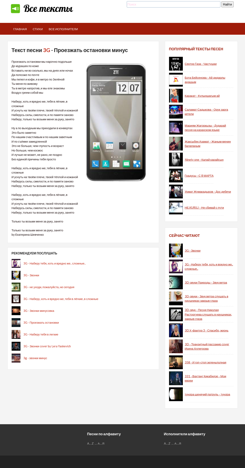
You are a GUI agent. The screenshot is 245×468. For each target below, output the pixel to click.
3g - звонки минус (35, 358)
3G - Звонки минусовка (38, 310)
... (96, 443)
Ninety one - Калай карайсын (204, 159)
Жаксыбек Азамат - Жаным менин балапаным (208, 144)
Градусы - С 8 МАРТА (199, 175)
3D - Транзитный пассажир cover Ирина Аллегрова (207, 346)
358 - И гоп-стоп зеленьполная (205, 362)
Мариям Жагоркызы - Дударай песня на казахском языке (205, 128)
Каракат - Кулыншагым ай (202, 95)
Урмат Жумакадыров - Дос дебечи (208, 191)
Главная (20, 29)
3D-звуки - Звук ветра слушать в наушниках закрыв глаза (206, 298)
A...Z (90, 443)
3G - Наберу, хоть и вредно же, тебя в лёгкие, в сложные (60, 299)
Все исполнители (63, 29)
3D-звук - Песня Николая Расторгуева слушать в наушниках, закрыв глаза (208, 314)
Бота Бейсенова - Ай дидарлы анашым (205, 80)
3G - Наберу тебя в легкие (40, 334)
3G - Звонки (31, 275)
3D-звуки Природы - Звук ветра (206, 282)
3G (46, 50)
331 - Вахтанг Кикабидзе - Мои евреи (205, 378)
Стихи (38, 29)
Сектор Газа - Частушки (201, 63)
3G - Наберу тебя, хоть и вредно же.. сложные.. (54, 263)
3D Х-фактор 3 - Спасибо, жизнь (206, 330)
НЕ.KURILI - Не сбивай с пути (204, 207)
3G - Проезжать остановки (41, 322)
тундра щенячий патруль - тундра (207, 394)
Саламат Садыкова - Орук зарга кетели (206, 112)
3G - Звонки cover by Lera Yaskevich (47, 346)
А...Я (101, 443)
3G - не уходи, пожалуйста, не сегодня (48, 287)
